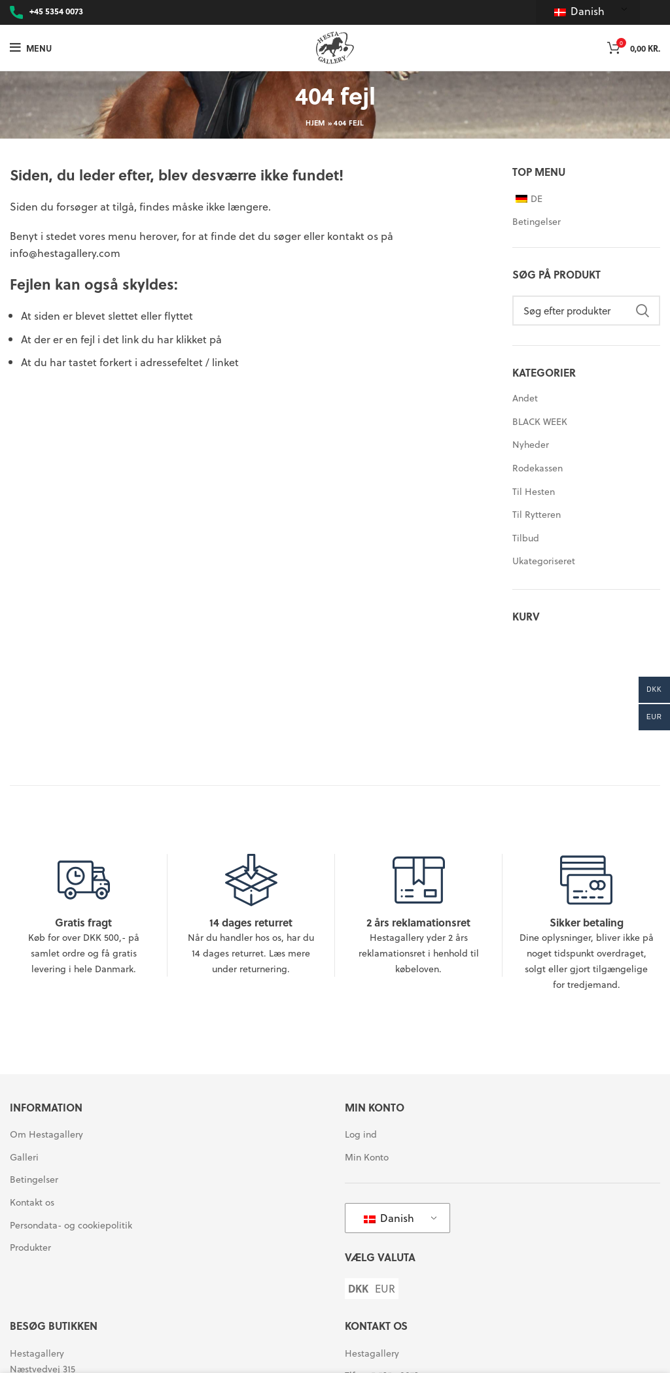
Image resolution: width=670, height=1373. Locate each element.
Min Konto (367, 1157)
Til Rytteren (536, 514)
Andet (525, 398)
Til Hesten (533, 491)
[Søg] (586, 311)
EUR (385, 1288)
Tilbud (525, 538)
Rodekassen (537, 468)
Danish (579, 10)
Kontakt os (32, 1202)
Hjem (315, 122)
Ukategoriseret (543, 561)
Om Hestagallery (46, 1134)
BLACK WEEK (539, 421)
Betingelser (536, 221)
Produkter (30, 1247)
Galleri (24, 1157)
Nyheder (530, 444)
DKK (358, 1288)
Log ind (361, 1134)
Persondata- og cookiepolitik (71, 1225)
